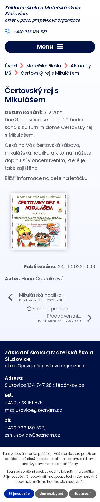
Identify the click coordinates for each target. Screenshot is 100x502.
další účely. (69, 463)
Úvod (11, 66)
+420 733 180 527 (30, 32)
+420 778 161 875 (24, 403)
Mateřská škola (43, 66)
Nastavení (82, 493)
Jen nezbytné (51, 493)
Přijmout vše (19, 493)
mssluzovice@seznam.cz (33, 410)
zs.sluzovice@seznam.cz (32, 435)
